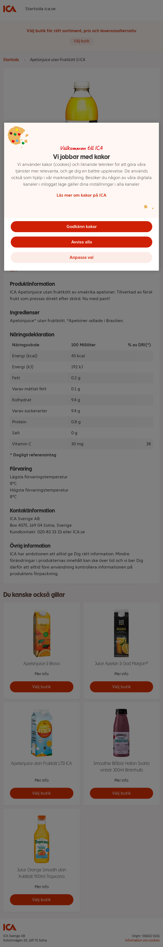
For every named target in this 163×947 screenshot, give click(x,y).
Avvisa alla (81, 242)
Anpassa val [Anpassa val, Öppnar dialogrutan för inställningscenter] (81, 257)
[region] (81, 197)
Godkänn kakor (82, 226)
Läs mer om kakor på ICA (81, 195)
